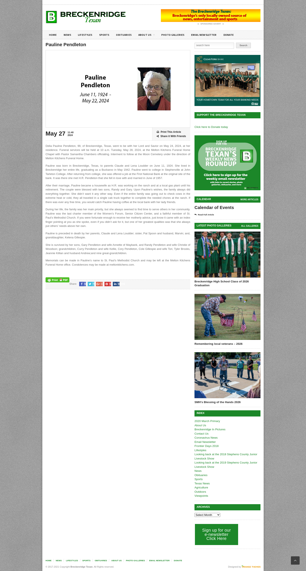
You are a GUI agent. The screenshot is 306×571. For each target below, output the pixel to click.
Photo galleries (179, 35)
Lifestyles (87, 35)
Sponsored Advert (211, 24)
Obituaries (128, 35)
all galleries (250, 226)
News (68, 35)
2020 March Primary (206, 421)
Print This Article (169, 132)
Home (53, 35)
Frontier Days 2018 (206, 446)
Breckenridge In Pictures (209, 429)
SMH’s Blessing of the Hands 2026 (217, 402)
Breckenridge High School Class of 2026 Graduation (220, 283)
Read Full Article (205, 215)
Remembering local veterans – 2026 (217, 343)
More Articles (249, 199)
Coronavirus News (205, 437)
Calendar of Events (213, 207)
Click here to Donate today (210, 127)
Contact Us (201, 433)
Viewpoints (201, 495)
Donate (239, 35)
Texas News (201, 483)
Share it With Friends (171, 136)
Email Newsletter (213, 35)
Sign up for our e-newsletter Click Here (216, 534)
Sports (107, 35)
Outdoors (200, 491)
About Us (151, 36)
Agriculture (201, 487)
